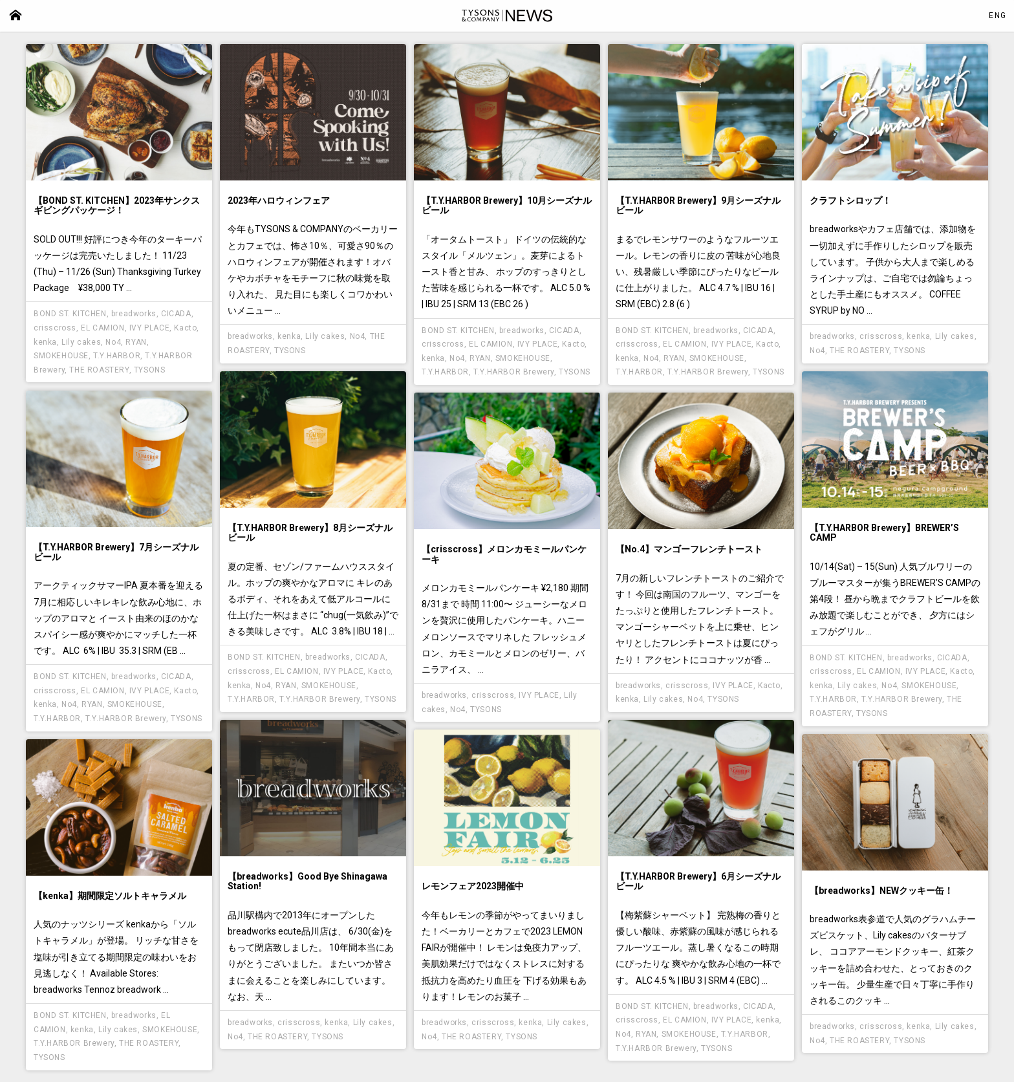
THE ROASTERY (99, 369)
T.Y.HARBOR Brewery (513, 371)
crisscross (55, 327)
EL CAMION (102, 327)
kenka (45, 342)
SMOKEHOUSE (61, 355)
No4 (113, 342)
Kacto (185, 327)
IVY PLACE (149, 327)
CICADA (176, 313)
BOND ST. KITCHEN (70, 313)
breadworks (133, 313)
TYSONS (150, 369)
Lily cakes (81, 342)
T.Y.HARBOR (116, 355)
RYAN (135, 342)
